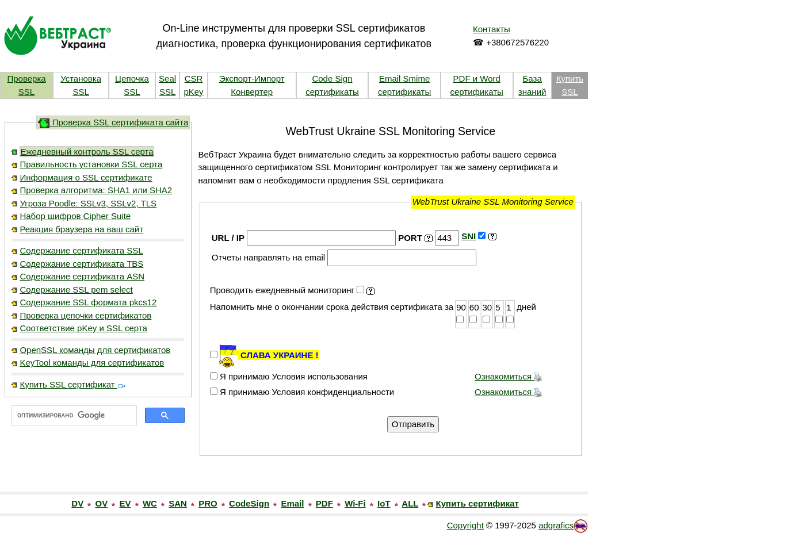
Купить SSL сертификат (73, 384)
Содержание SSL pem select (76, 289)
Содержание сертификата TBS (81, 264)
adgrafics (556, 525)
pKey (193, 92)
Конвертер (252, 92)
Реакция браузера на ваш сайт (81, 229)
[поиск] (73, 416)
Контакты (491, 29)
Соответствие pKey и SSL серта (83, 328)
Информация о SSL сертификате (86, 177)
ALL (410, 503)
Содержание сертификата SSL (81, 250)
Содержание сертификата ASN (82, 276)
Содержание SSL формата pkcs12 (88, 302)
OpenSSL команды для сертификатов (95, 350)
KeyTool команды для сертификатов (92, 362)
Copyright (465, 525)
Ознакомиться (508, 376)
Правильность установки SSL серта (91, 164)
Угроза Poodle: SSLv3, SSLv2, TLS (88, 203)
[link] (98, 467)
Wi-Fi (355, 503)
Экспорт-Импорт (252, 78)
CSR (194, 78)
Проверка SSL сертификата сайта (113, 122)
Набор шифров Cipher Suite (75, 216)
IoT (384, 503)
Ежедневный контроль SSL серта (86, 151)
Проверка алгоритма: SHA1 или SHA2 (96, 190)
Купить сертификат (477, 503)
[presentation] (297, 424)
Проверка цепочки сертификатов (85, 315)
